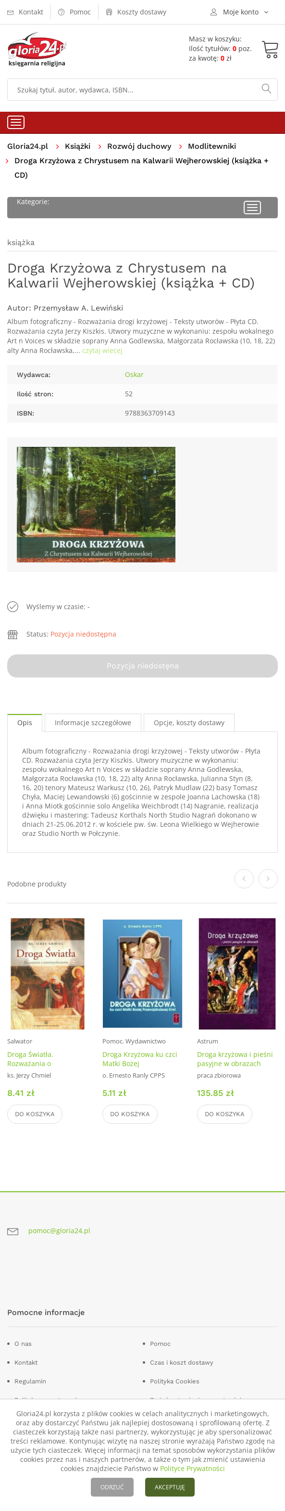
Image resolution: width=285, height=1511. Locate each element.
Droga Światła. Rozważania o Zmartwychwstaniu (37, 1063)
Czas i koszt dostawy (181, 1362)
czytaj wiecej (102, 350)
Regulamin (30, 1381)
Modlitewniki (212, 146)
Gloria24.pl (27, 146)
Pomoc (160, 1343)
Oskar (134, 374)
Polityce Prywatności (192, 1468)
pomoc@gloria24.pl (59, 1230)
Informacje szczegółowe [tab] (93, 722)
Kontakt (25, 1362)
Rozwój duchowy (139, 146)
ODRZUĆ (112, 1487)
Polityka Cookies (174, 1381)
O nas (23, 1343)
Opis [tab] (24, 722)
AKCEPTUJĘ (170, 1487)
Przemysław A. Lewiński (78, 308)
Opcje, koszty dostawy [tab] (189, 722)
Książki (77, 146)
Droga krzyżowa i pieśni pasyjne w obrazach (235, 1059)
